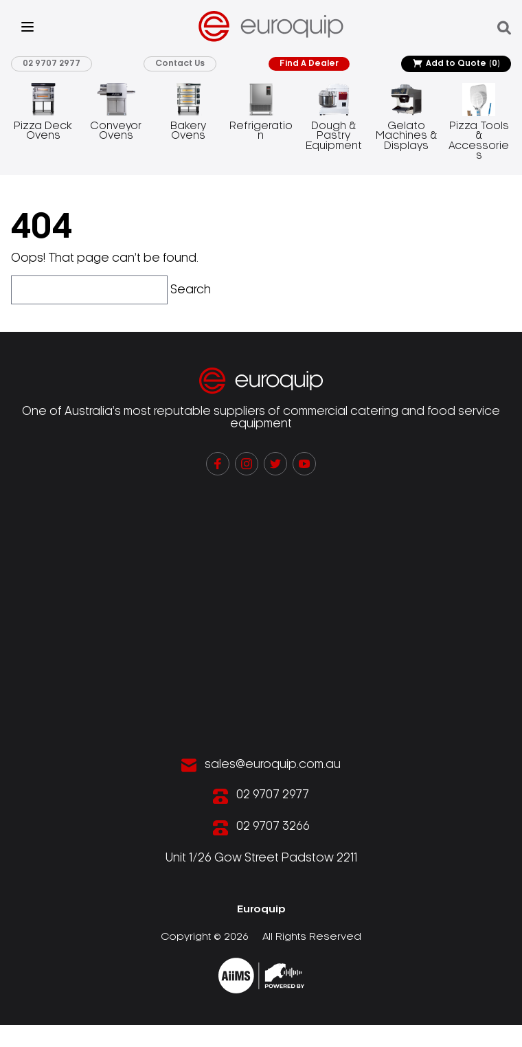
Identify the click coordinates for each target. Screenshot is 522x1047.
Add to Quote (456, 63)
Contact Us (180, 63)
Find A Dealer (309, 63)
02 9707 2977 (51, 63)
